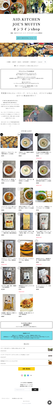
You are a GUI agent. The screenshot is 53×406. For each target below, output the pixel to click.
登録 (35, 389)
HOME (9, 62)
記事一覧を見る (26, 369)
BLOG (19, 62)
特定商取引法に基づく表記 (17, 398)
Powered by (26, 403)
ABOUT (14, 62)
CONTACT (33, 62)
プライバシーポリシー (6, 398)
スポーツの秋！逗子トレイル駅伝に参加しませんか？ (26, 65)
